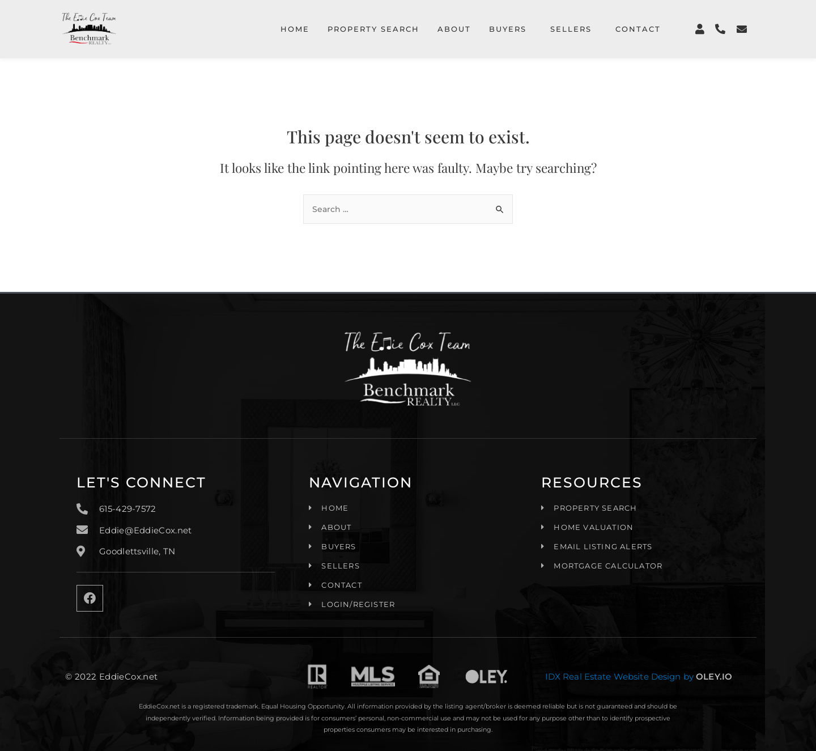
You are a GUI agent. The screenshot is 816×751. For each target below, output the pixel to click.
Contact (638, 28)
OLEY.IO (713, 673)
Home (294, 28)
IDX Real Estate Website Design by (617, 673)
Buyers (507, 28)
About (454, 28)
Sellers (571, 28)
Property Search (373, 28)
